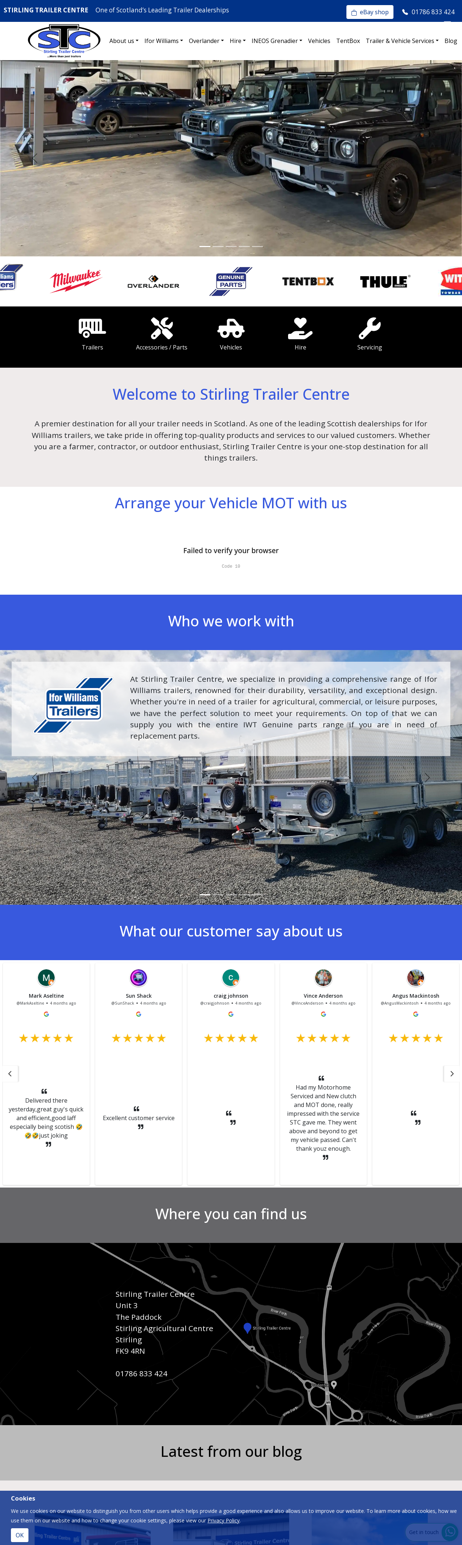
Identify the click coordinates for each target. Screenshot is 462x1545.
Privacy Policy (223, 1520)
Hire (235, 41)
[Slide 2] (218, 246)
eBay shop (370, 12)
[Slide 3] (231, 246)
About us (121, 41)
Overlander (204, 41)
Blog (450, 41)
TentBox (348, 41)
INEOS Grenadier (275, 41)
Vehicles (319, 41)
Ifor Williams (161, 41)
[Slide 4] (244, 246)
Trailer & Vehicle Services (400, 41)
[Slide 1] (204, 246)
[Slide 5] (257, 246)
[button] (10, 1074)
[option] (38, 282)
